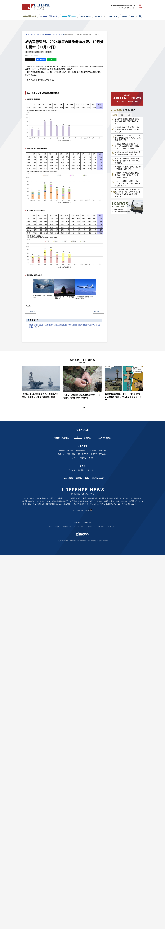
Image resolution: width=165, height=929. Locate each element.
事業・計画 (76, 454)
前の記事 (95, 311)
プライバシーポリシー (78, 526)
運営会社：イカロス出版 (43, 526)
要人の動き (103, 454)
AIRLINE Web (74, 522)
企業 (87, 470)
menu (140, 8)
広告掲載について (61, 526)
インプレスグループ (123, 526)
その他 (97, 16)
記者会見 (94, 454)
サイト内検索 (98, 478)
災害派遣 (62, 450)
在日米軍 (72, 470)
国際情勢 (81, 470)
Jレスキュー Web (89, 522)
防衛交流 (61, 454)
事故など (83, 458)
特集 (132, 16)
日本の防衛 (84, 16)
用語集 (124, 16)
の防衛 (32, 16)
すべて (91, 458)
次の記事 (34, 311)
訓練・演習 (102, 450)
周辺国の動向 (80, 450)
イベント (75, 458)
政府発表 (85, 454)
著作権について (95, 526)
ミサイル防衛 (91, 450)
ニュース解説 (112, 16)
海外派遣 (70, 450)
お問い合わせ (108, 526)
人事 (68, 454)
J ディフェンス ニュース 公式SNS (82, 510)
